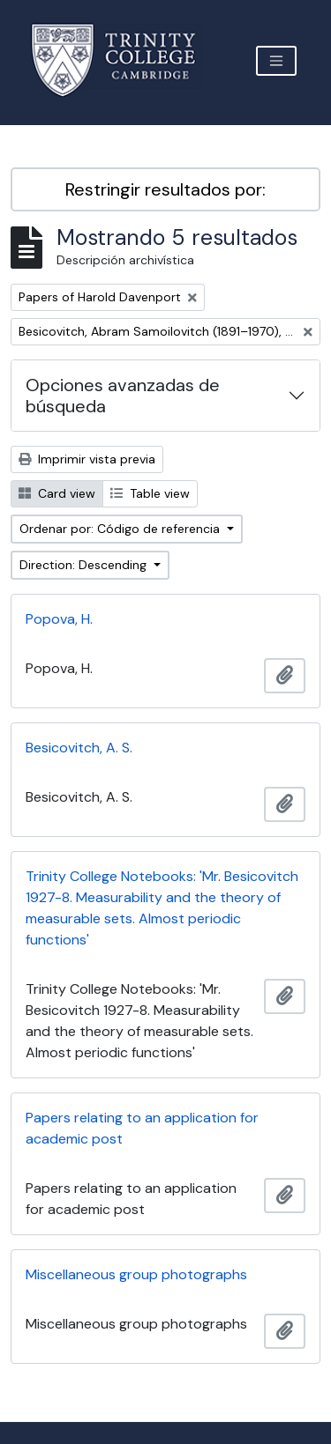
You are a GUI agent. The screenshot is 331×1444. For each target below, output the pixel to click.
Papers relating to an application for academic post (142, 1128)
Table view (150, 493)
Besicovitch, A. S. (79, 747)
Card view (57, 493)
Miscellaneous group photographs (136, 1274)
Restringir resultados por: (165, 189)
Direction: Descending (84, 565)
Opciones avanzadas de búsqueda (123, 396)
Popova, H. (59, 619)
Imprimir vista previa (87, 459)
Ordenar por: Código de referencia (121, 529)
